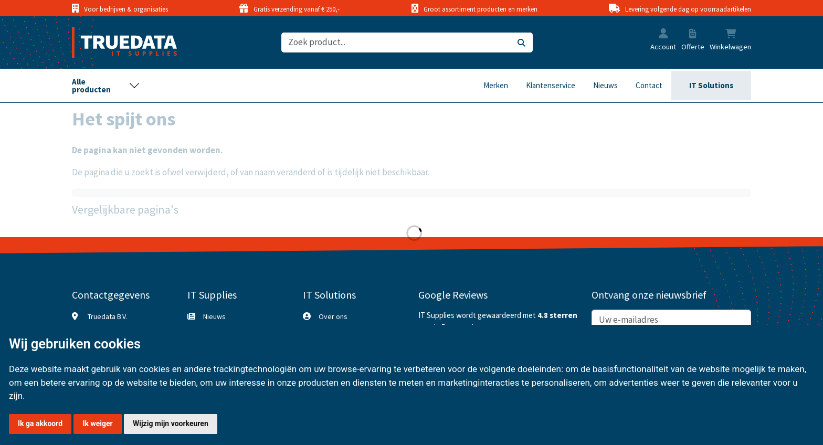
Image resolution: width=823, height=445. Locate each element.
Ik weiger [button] (97, 423)
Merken (495, 85)
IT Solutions (711, 85)
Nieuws (605, 85)
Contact (649, 85)
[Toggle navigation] (106, 85)
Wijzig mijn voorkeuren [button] (170, 423)
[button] (663, 34)
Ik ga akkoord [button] (40, 423)
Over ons (333, 316)
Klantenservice (550, 85)
